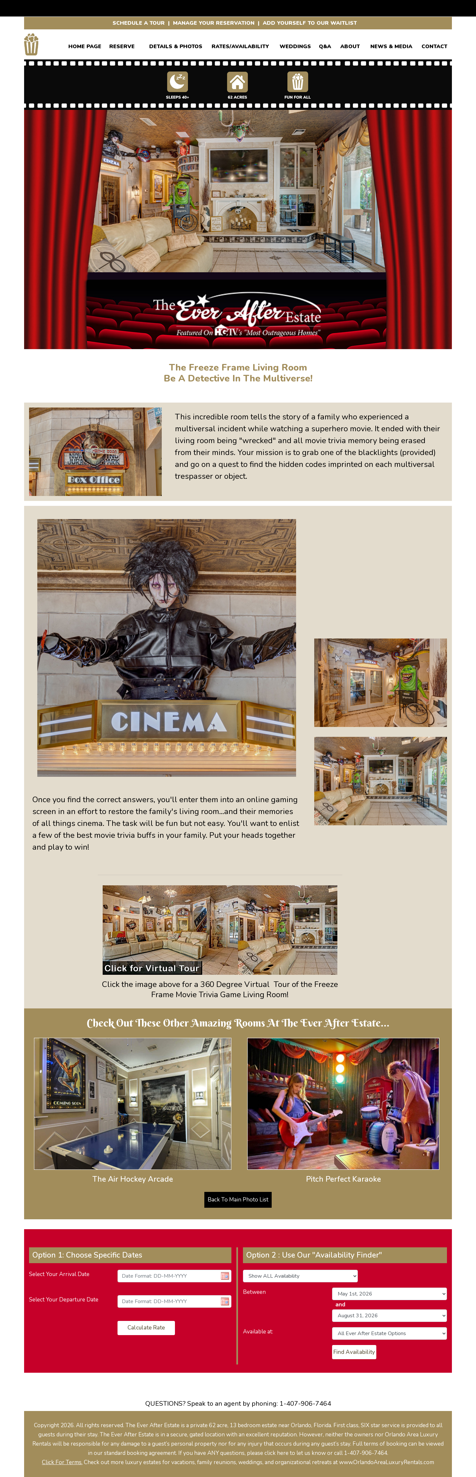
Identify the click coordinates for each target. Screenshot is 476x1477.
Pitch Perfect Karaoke (343, 1179)
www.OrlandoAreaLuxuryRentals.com (386, 1462)
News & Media (391, 45)
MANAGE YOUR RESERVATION (214, 23)
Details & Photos (175, 45)
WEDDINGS (295, 45)
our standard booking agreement (135, 1453)
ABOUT (350, 45)
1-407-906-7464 (305, 1403)
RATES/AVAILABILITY (240, 45)
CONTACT (434, 45)
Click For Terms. (62, 1462)
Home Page (84, 45)
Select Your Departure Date (63, 1299)
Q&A (325, 45)
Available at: (258, 1331)
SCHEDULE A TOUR (139, 23)
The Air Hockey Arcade (132, 1179)
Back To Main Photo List (238, 1199)
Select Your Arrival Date (59, 1274)
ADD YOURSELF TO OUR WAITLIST (310, 23)
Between (254, 1292)
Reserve (122, 45)
